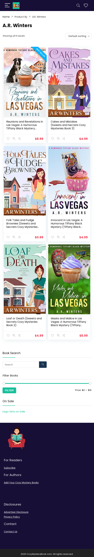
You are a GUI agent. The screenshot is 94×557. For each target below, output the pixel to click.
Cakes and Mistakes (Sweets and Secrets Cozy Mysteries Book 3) (68, 124)
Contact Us (10, 529)
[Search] (78, 5)
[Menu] (7, 5)
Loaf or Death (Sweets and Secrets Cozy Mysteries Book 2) (24, 320)
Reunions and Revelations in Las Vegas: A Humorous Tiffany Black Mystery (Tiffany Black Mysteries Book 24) (24, 128)
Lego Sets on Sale (14, 409)
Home (6, 16)
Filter (9, 388)
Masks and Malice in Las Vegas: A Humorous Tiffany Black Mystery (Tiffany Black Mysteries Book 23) (68, 322)
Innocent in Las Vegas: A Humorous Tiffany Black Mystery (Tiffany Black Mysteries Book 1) (67, 224)
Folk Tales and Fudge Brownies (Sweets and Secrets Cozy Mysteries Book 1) (22, 224)
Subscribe (9, 465)
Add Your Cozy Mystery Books (21, 480)
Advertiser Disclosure (16, 510)
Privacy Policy (12, 514)
